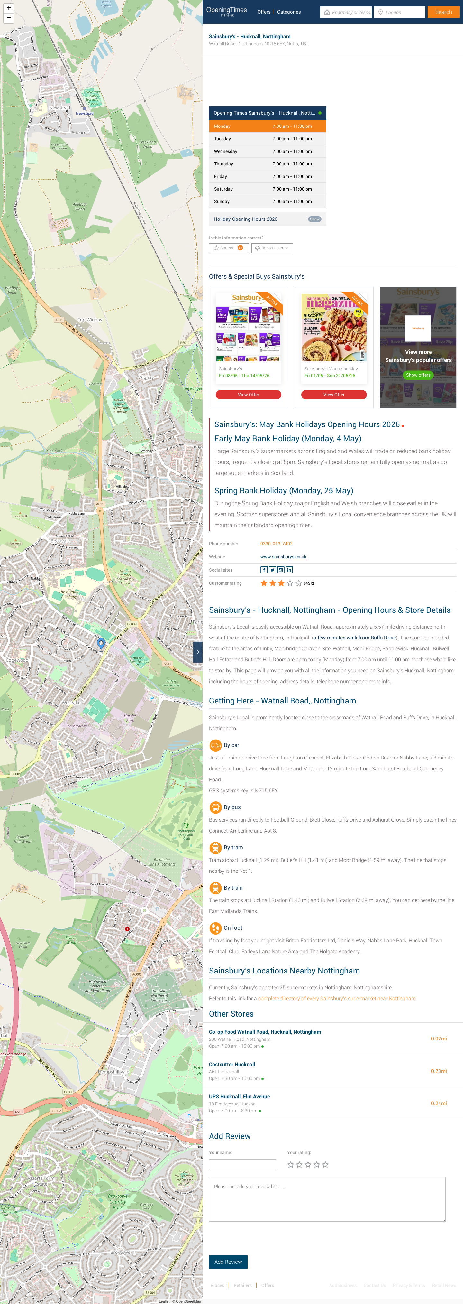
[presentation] (258, 1242)
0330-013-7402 (276, 543)
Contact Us (375, 1285)
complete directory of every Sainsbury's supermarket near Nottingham (337, 998)
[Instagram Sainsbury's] (281, 570)
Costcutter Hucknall (232, 1064)
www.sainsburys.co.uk (283, 556)
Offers (264, 12)
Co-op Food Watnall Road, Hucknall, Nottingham (265, 1032)
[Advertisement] (333, 85)
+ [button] (9, 9)
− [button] (9, 18)
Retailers (243, 1285)
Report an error (271, 248)
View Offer (248, 394)
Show (315, 219)
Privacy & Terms (409, 1285)
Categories (289, 12)
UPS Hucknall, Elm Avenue (239, 1097)
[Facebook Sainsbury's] (264, 570)
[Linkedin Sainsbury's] (289, 570)
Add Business (343, 1285)
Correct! (228, 247)
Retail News (444, 1285)
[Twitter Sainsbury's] (272, 570)
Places (217, 1285)
